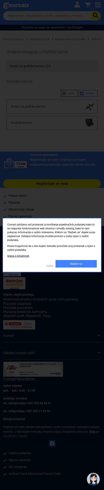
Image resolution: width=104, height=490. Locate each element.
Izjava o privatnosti (18, 255)
